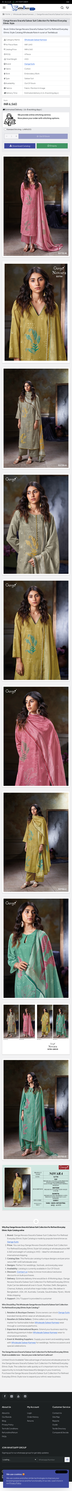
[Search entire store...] (60, 8)
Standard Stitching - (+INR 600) (19, 130)
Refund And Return (9, 1433)
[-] (7, 137)
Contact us (22, 1273)
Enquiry (52, 147)
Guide (54, 1425)
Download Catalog (20, 147)
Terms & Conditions (9, 1429)
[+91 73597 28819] (20, 1)
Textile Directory (58, 1429)
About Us (5, 1414)
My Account (33, 1408)
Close (62, 1470)
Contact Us (56, 1414)
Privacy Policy (16, 1482)
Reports (55, 1421)
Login (29, 1414)
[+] (17, 137)
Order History (32, 1418)
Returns (30, 1421)
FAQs (4, 1436)
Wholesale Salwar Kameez (23, 15)
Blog (4, 1421)
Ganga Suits (29, 64)
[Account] (6, 1)
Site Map (55, 1418)
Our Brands (6, 1418)
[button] (43, 137)
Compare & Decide (60, 1433)
